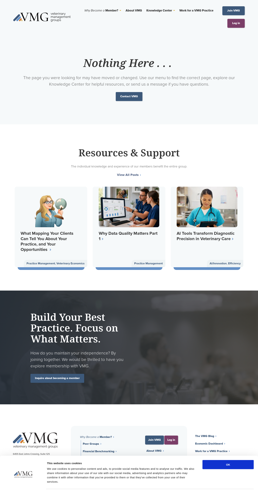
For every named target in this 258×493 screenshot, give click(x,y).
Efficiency (234, 264)
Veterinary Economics (70, 264)
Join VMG (233, 11)
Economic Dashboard (209, 444)
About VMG (134, 11)
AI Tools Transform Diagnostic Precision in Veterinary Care (206, 236)
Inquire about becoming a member (57, 378)
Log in (236, 23)
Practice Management (41, 264)
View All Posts (128, 175)
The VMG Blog (204, 436)
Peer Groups (91, 444)
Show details (188, 485)
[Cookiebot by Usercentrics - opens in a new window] (23, 486)
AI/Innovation (218, 264)
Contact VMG (129, 96)
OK (228, 454)
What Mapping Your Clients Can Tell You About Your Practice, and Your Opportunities (47, 241)
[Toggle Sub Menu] (119, 10)
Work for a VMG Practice (196, 11)
